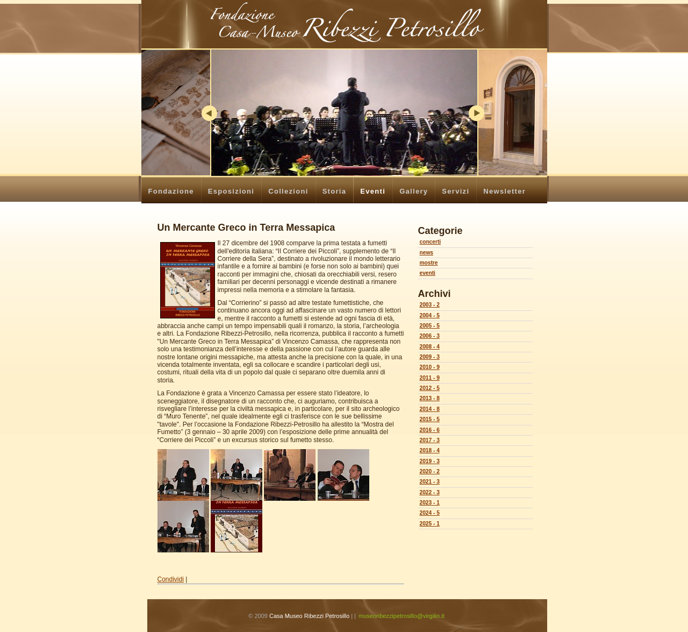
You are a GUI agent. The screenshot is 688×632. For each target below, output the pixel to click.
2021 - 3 (430, 482)
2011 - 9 (430, 378)
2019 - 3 (430, 461)
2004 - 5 (430, 315)
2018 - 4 (430, 450)
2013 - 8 (430, 398)
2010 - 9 (430, 367)
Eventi (372, 191)
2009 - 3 (430, 357)
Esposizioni (231, 191)
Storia (334, 191)
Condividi (170, 579)
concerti (430, 242)
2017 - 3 (430, 440)
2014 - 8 (430, 409)
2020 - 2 (430, 471)
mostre (429, 263)
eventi (427, 273)
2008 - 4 (430, 347)
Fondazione (171, 191)
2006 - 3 (430, 336)
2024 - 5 (430, 513)
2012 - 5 (430, 388)
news (426, 252)
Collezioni (288, 191)
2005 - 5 (430, 326)
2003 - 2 (430, 305)
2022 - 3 (430, 492)
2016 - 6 (430, 430)
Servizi (455, 191)
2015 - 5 (430, 419)
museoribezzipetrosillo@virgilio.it (402, 616)
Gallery (413, 191)
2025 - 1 (430, 524)
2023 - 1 (430, 503)
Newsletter (504, 191)
